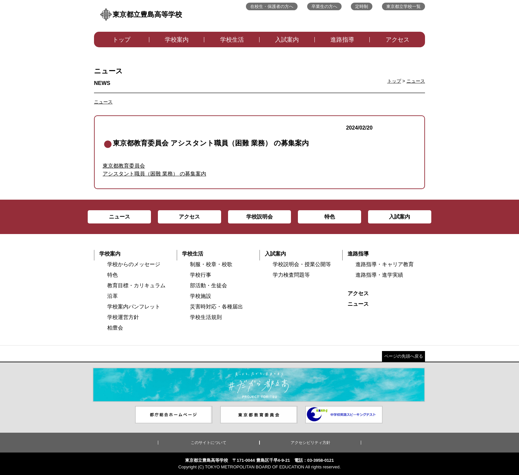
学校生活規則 (206, 317)
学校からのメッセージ (133, 264)
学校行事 (200, 275)
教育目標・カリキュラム (136, 285)
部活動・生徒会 (208, 285)
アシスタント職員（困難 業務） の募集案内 (154, 174)
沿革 (112, 296)
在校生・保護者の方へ (271, 6)
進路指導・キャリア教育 (384, 264)
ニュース (415, 81)
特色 (112, 275)
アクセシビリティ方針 (310, 442)
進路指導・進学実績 (379, 275)
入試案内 (287, 39)
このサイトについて (208, 442)
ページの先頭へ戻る (403, 356)
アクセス (397, 39)
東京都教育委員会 (124, 166)
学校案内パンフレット (133, 306)
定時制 (361, 6)
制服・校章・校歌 (211, 264)
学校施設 (200, 296)
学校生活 (232, 39)
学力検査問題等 (291, 275)
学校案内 (177, 39)
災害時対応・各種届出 (216, 306)
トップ (121, 39)
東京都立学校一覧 (403, 6)
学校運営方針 (123, 317)
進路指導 (342, 39)
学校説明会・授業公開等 (302, 264)
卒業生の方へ (324, 6)
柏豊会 (115, 328)
